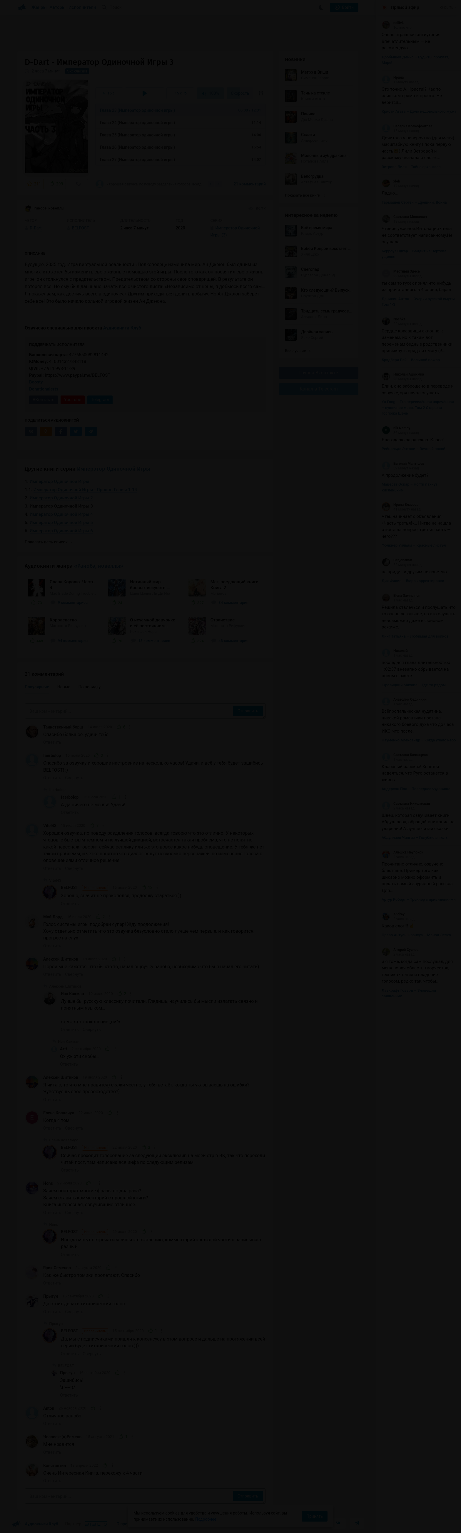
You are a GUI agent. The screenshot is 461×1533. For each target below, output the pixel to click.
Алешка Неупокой (402, 852)
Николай (394, 650)
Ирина (393, 77)
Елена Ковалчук (58, 1112)
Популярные (37, 686)
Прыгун (50, 1296)
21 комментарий (249, 184)
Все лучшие (298, 351)
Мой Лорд (53, 917)
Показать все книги (305, 195)
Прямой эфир (405, 7)
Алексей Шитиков (60, 959)
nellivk (393, 23)
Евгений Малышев (403, 463)
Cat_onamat (397, 560)
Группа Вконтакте (318, 373)
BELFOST (84, 888)
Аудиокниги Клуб (122, 328)
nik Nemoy (396, 428)
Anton (48, 1408)
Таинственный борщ (63, 727)
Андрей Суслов (400, 949)
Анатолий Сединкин (404, 699)
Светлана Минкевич (404, 216)
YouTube (72, 399)
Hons (48, 1183)
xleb (391, 181)
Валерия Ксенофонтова (407, 126)
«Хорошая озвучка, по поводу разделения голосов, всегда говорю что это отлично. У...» (149, 184)
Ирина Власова (400, 504)
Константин (54, 1465)
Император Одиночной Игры (113, 469)
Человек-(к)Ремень (62, 1436)
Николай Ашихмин (403, 374)
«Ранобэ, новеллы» (98, 566)
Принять (314, 1516)
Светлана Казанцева (405, 755)
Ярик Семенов (57, 1267)
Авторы (58, 7)
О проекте (126, 1524)
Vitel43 (49, 825)
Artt (63, 1049)
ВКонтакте (43, 399)
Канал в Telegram (319, 389)
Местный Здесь (401, 271)
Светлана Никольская (406, 803)
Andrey (393, 914)
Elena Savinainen (401, 595)
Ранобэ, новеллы (44, 208)
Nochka (393, 319)
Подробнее (205, 1519)
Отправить (248, 711)
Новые (63, 686)
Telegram (100, 399)
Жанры (39, 7)
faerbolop (52, 755)
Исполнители (82, 7)
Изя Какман (72, 993)
